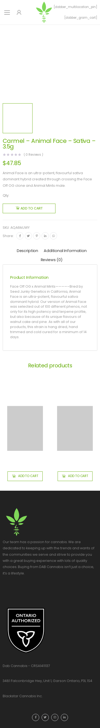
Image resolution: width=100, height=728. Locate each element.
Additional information (65, 250)
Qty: (6, 195)
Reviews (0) (52, 259)
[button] (25, 476)
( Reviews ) (33, 155)
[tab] (27, 251)
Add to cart (32, 208)
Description (27, 250)
